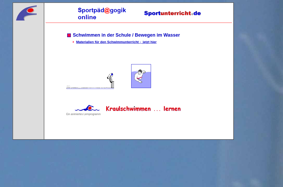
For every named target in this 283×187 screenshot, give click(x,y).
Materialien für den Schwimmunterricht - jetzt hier (116, 42)
